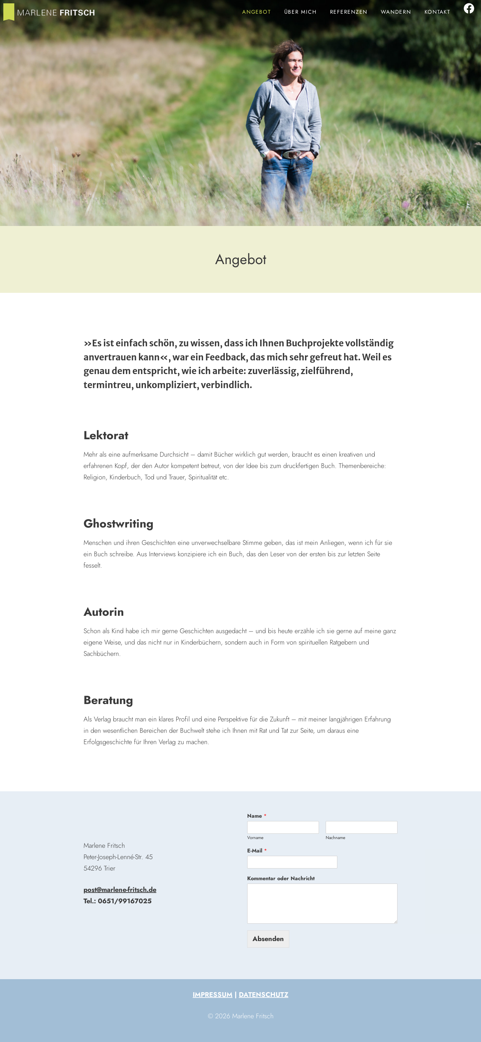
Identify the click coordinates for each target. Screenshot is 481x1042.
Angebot (256, 12)
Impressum (212, 995)
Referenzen (349, 12)
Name (257, 816)
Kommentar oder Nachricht (281, 878)
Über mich (300, 12)
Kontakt (437, 12)
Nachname (335, 838)
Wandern (396, 12)
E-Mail (257, 850)
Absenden (268, 939)
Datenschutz (263, 995)
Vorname (255, 838)
